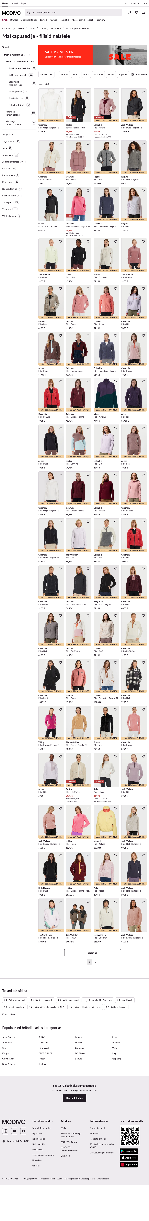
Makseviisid (37, 1208)
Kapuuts (123, 71)
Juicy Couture (9, 1096)
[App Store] (129, 1217)
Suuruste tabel (97, 1187)
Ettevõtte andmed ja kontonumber (71, 1194)
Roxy (113, 1112)
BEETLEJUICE (45, 1112)
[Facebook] (23, 1190)
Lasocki (78, 1096)
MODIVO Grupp (69, 1201)
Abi (145, 3)
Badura (78, 1117)
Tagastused (37, 1192)
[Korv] (143, 12)
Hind (75, 71)
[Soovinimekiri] (136, 12)
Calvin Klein (8, 1117)
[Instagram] (5, 1190)
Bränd (86, 71)
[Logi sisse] (129, 12)
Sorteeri (46, 71)
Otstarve (98, 71)
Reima (114, 1096)
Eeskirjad (65, 1215)
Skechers (115, 1101)
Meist (64, 1187)
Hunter (78, 1101)
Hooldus (94, 1192)
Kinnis (111, 71)
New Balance (8, 1123)
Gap (4, 1107)
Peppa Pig (116, 1117)
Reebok (42, 1123)
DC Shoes (80, 1112)
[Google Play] (129, 1210)
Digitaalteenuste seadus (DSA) (102, 1205)
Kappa (5, 1112)
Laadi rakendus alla (131, 3)
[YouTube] (14, 1190)
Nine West (44, 1107)
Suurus (64, 71)
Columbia (80, 1107)
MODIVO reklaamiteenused (69, 1208)
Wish (114, 1107)
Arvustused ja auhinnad (102, 1211)
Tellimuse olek (38, 1198)
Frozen (42, 1117)
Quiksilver (44, 1101)
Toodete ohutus (98, 1198)
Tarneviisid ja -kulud (41, 1187)
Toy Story (7, 1101)
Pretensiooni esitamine (43, 1214)
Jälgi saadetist (38, 1203)
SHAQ (42, 1096)
